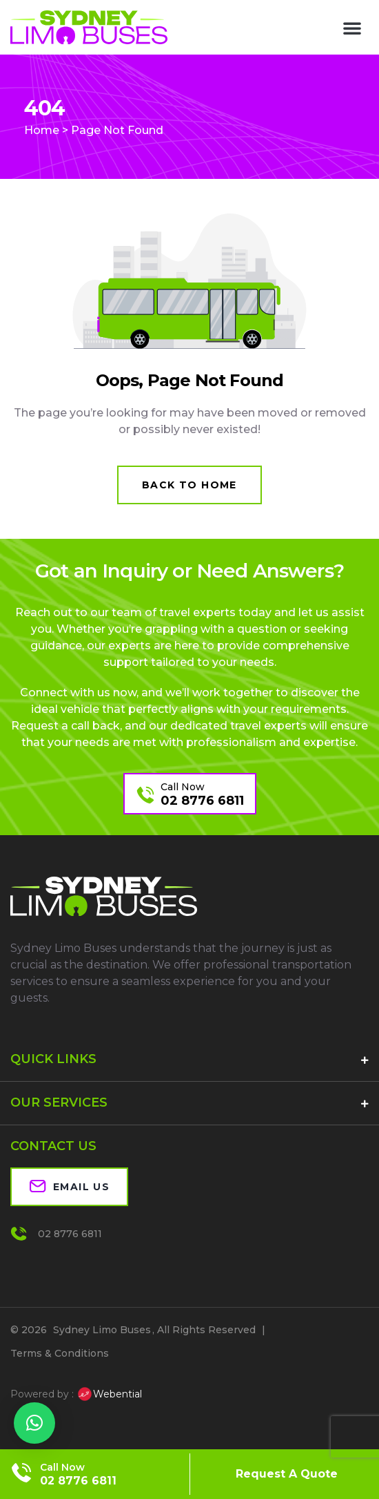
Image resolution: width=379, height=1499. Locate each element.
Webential (109, 1394)
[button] (352, 27)
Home (41, 130)
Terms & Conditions (59, 1353)
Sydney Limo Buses (102, 1330)
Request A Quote (287, 1473)
